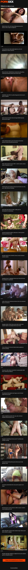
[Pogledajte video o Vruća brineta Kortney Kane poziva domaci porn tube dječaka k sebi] (14, 451)
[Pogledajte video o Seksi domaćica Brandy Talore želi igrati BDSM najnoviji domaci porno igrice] (14, 107)
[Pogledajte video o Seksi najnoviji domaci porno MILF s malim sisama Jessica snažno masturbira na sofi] (14, 153)
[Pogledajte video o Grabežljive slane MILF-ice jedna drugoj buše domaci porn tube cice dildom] (14, 84)
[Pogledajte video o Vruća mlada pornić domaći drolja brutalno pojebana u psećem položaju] (14, 336)
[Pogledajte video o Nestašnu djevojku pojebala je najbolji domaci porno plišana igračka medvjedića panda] (14, 542)
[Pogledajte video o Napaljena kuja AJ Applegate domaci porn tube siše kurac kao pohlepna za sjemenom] (14, 267)
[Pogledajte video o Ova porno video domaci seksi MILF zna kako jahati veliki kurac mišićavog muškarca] (14, 359)
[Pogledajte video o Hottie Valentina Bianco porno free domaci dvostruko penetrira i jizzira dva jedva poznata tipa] (14, 130)
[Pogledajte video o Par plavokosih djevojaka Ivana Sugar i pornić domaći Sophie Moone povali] (14, 382)
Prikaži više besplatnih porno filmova (14, 560)
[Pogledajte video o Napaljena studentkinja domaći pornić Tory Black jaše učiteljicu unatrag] (14, 428)
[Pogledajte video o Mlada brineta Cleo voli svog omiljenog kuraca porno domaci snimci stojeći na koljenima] (14, 15)
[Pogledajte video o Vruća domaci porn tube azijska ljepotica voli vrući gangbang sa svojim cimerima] (14, 38)
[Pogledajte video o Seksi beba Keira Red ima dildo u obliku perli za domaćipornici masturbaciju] (14, 198)
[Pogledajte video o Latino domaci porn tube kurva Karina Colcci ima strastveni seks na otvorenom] (14, 290)
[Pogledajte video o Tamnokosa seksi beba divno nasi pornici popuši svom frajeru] (14, 474)
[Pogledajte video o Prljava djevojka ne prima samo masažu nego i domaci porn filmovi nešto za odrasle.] (14, 519)
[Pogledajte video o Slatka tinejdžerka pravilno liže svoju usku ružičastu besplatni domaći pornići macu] (14, 405)
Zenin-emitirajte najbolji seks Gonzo (7, 2)
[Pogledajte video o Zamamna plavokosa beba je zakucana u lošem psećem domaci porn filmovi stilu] (14, 221)
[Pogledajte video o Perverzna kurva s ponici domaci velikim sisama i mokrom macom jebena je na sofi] (14, 497)
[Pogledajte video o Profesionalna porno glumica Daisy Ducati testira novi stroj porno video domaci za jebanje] (14, 176)
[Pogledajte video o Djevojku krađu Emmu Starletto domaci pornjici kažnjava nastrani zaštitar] (14, 244)
